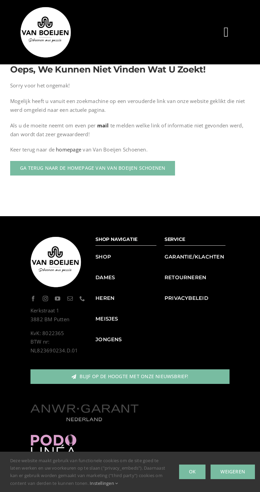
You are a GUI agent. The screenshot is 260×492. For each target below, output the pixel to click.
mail (103, 125)
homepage (68, 149)
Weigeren (232, 471)
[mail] (70, 298)
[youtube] (57, 298)
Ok (192, 471)
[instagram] (45, 298)
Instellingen (104, 483)
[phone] (82, 298)
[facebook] (33, 298)
